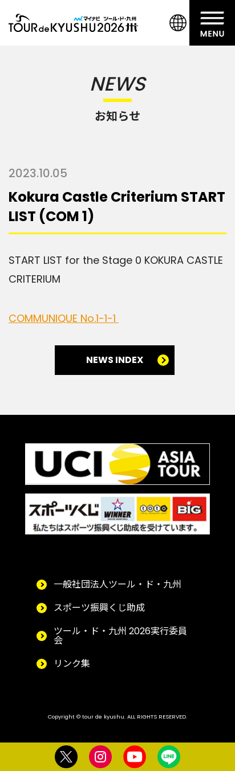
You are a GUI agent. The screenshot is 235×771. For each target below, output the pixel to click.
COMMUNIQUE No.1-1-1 (64, 318)
